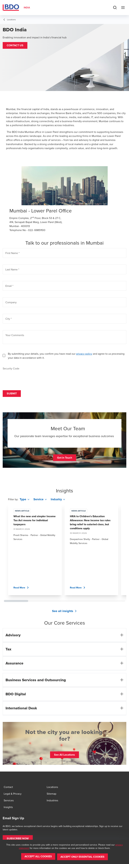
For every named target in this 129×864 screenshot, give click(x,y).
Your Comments (14, 335)
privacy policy (84, 354)
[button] (15, 45)
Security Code (11, 368)
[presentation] (28, 376)
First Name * (12, 253)
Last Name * (12, 269)
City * (8, 319)
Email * (9, 286)
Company (11, 302)
